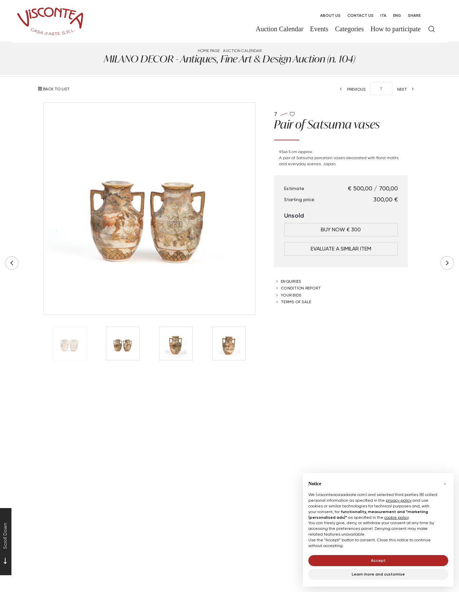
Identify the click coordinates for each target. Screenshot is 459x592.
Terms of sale (296, 301)
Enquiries (291, 281)
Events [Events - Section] (319, 29)
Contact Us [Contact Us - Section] (360, 15)
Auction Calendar (242, 50)
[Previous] (351, 89)
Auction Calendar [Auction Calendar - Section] (279, 29)
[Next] (407, 89)
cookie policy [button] (396, 517)
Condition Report (301, 287)
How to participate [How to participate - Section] (396, 29)
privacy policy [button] (399, 500)
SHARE (414, 15)
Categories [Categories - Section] (349, 29)
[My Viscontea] (431, 15)
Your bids (291, 295)
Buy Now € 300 (341, 229)
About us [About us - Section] (330, 15)
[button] (444, 484)
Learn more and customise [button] (378, 574)
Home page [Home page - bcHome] (209, 50)
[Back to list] (55, 89)
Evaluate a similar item (341, 248)
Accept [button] (378, 560)
